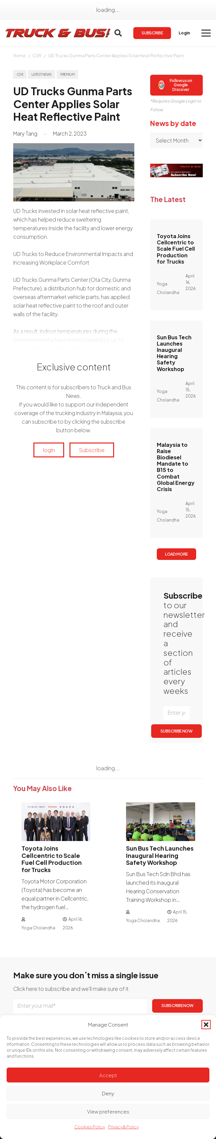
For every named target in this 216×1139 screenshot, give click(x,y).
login (49, 449)
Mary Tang (25, 133)
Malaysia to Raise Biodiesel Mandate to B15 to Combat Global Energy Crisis (175, 466)
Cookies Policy (89, 1126)
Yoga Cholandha (38, 927)
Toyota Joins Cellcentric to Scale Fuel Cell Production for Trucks (176, 248)
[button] (206, 1024)
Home (19, 55)
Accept (108, 1075)
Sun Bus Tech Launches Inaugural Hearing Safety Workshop (174, 353)
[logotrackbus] (58, 33)
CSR (36, 55)
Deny (108, 1093)
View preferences (108, 1111)
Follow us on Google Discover (175, 85)
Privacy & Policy (123, 1126)
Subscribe (92, 449)
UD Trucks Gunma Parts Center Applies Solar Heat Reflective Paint (116, 55)
